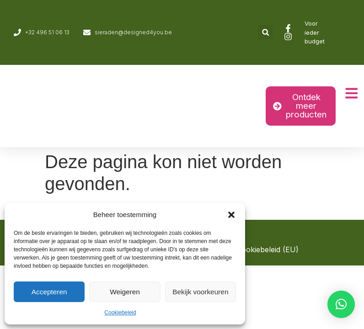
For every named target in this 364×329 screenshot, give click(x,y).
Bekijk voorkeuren (200, 292)
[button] (231, 214)
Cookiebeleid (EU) (267, 249)
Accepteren (49, 292)
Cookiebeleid (120, 312)
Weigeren (124, 292)
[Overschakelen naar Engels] (351, 32)
